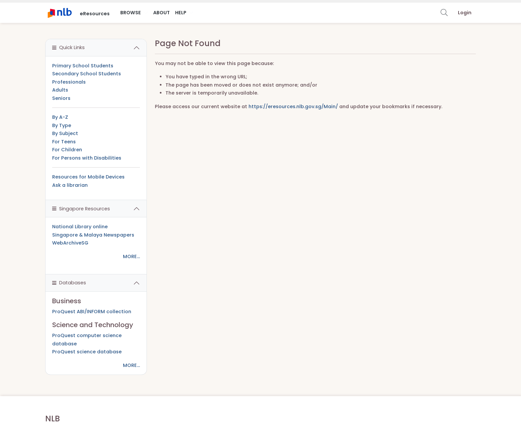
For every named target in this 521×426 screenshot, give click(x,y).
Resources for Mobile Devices (88, 177)
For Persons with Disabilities (86, 158)
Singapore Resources (81, 208)
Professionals (69, 82)
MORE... (131, 256)
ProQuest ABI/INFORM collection (91, 311)
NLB (52, 418)
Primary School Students (82, 65)
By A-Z (60, 117)
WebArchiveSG (70, 243)
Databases (69, 282)
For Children (67, 149)
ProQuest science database (87, 351)
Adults (60, 90)
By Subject (65, 133)
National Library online (80, 226)
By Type (61, 125)
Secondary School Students (86, 73)
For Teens (64, 141)
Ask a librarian (70, 185)
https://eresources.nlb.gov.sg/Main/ (293, 106)
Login (464, 12)
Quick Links (68, 47)
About (161, 12)
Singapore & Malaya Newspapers (93, 235)
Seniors (61, 98)
